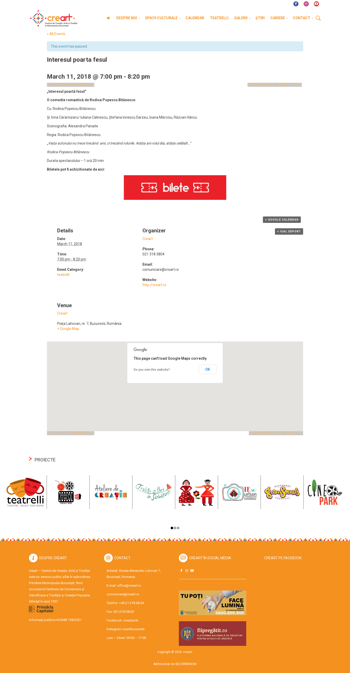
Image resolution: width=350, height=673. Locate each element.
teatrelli (63, 275)
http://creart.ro (154, 285)
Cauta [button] (318, 18)
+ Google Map (68, 329)
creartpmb (131, 620)
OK (207, 369)
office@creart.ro (129, 585)
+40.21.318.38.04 (131, 603)
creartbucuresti (133, 629)
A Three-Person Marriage (69, 85)
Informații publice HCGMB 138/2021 (55, 620)
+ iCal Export (289, 231)
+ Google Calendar (281, 219)
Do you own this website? (152, 369)
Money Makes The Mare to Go (276, 85)
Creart (147, 239)
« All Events (56, 34)
